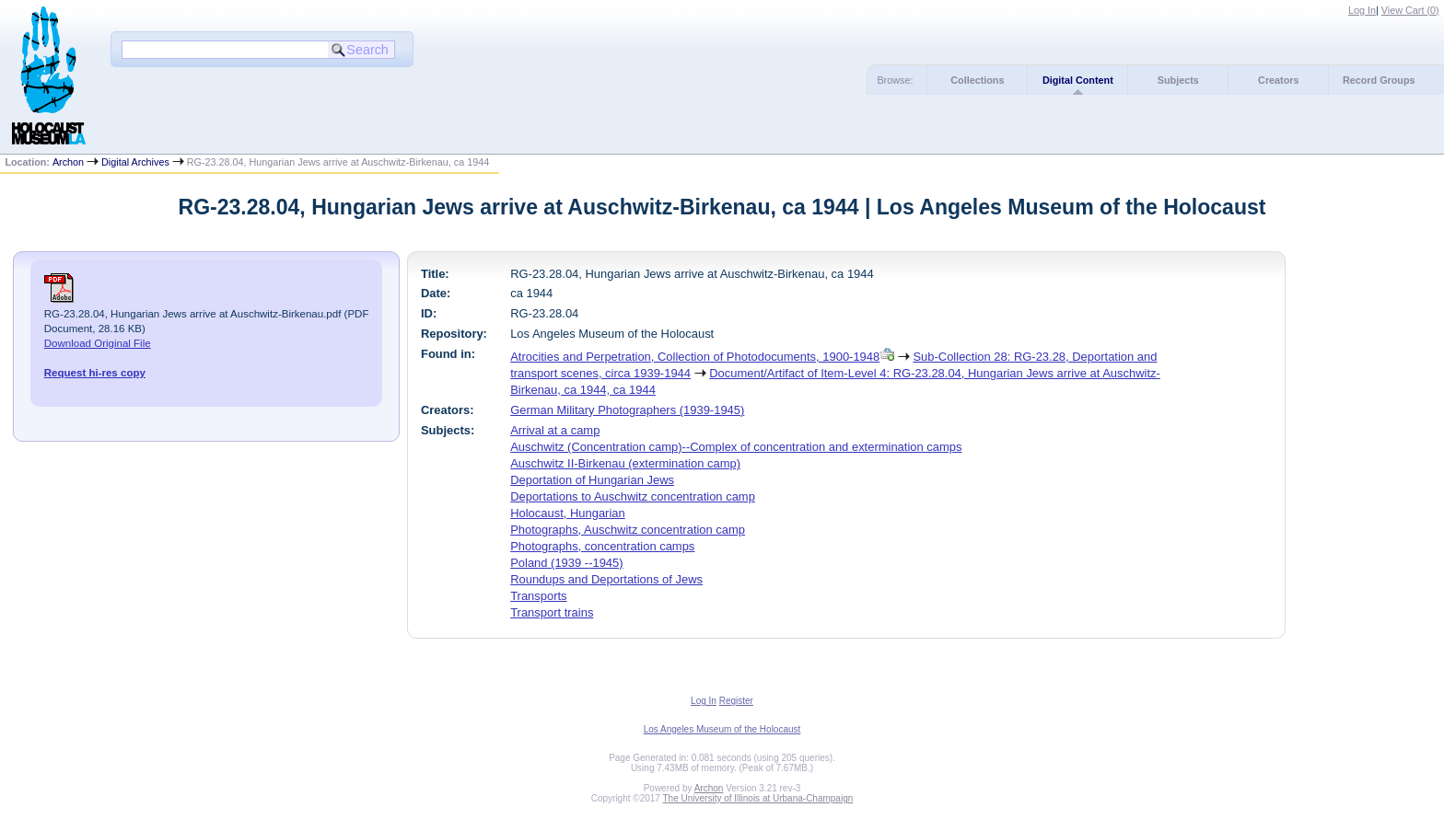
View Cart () (1410, 10)
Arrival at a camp (555, 430)
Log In (1362, 10)
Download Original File (97, 343)
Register (736, 701)
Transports (538, 596)
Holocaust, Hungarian (567, 513)
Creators (1278, 80)
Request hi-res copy (95, 372)
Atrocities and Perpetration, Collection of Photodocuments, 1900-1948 (694, 356)
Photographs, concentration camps (602, 546)
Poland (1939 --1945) (566, 563)
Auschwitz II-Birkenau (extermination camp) (625, 463)
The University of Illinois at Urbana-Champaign (758, 798)
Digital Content (1077, 80)
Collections (977, 80)
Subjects (1178, 80)
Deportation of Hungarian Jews (592, 480)
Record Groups (1379, 80)
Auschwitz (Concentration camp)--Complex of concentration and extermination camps (735, 447)
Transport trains (551, 612)
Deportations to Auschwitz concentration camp (632, 496)
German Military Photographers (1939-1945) (627, 410)
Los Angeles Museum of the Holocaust (722, 729)
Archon (68, 161)
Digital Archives (135, 161)
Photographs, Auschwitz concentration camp (627, 529)
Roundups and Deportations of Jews (606, 579)
